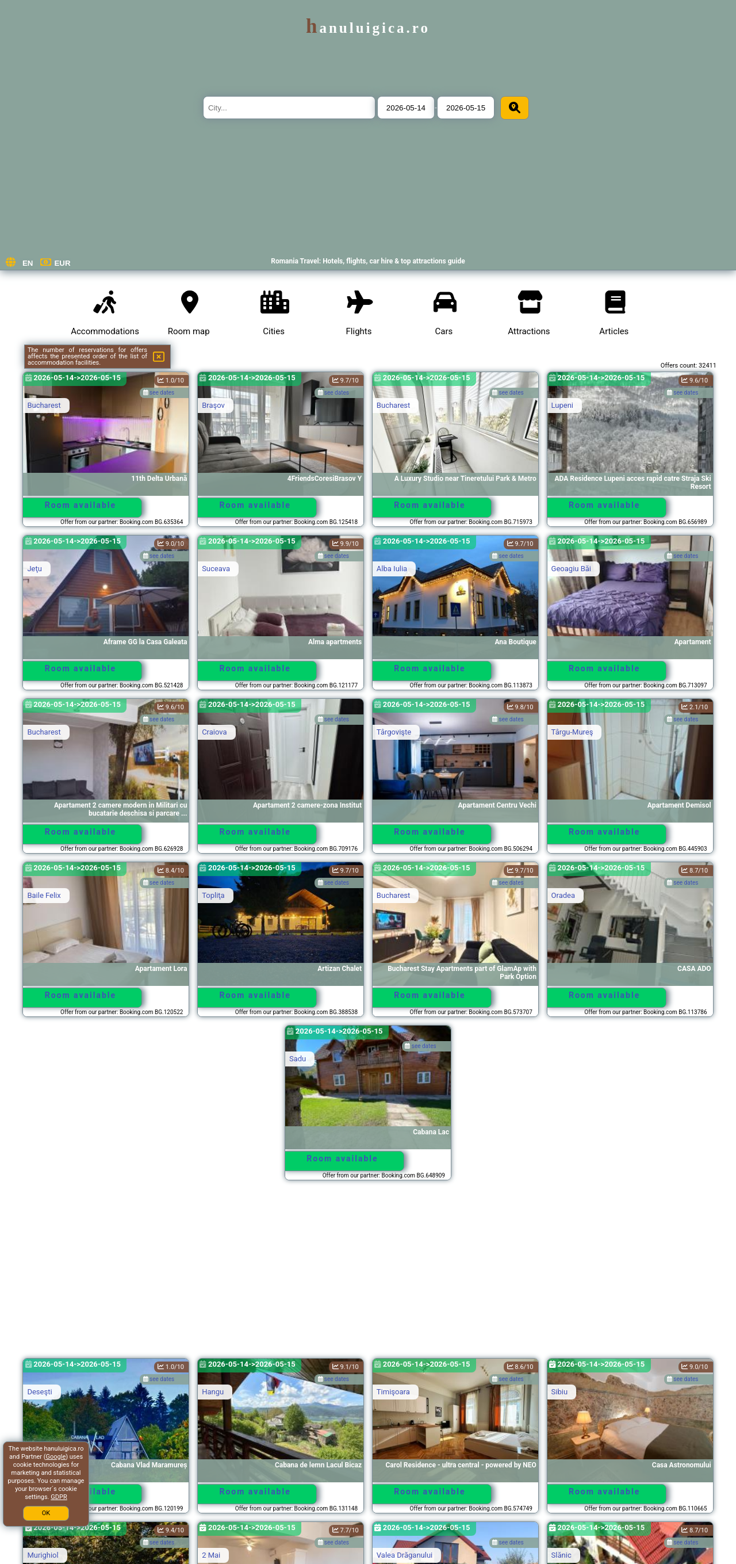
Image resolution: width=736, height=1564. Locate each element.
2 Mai (211, 1555)
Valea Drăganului (404, 1555)
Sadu (297, 1058)
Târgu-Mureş (572, 732)
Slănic (561, 1555)
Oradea (563, 895)
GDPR (59, 1497)
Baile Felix (43, 895)
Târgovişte (394, 732)
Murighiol (42, 1555)
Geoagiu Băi (571, 568)
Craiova (214, 732)
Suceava (216, 568)
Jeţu (34, 568)
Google (56, 1456)
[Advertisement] (368, 1274)
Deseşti (39, 1391)
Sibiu (559, 1391)
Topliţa (213, 895)
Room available (80, 505)
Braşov (213, 405)
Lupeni (562, 405)
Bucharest (43, 405)
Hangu (213, 1391)
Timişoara (393, 1391)
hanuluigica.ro (368, 28)
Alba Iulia (392, 568)
